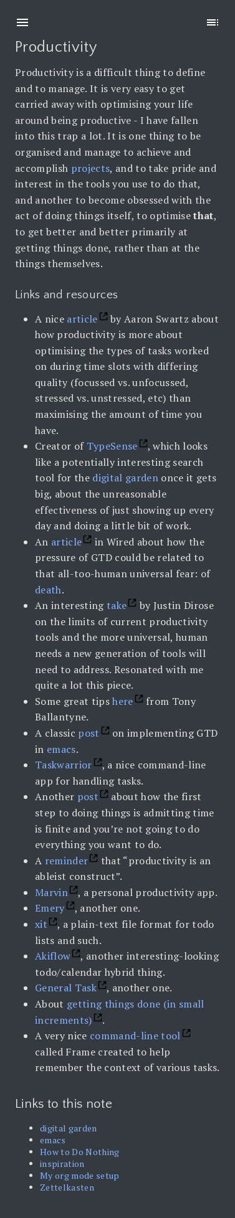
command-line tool (135, 1035)
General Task (66, 987)
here (122, 701)
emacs (61, 749)
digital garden (125, 477)
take (117, 605)
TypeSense (112, 446)
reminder (67, 860)
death (48, 590)
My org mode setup (80, 1175)
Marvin (51, 892)
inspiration (62, 1163)
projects (90, 168)
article (82, 319)
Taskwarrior (63, 765)
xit (41, 924)
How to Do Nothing (80, 1152)
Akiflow (52, 956)
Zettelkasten (67, 1187)
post (88, 733)
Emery (50, 908)
